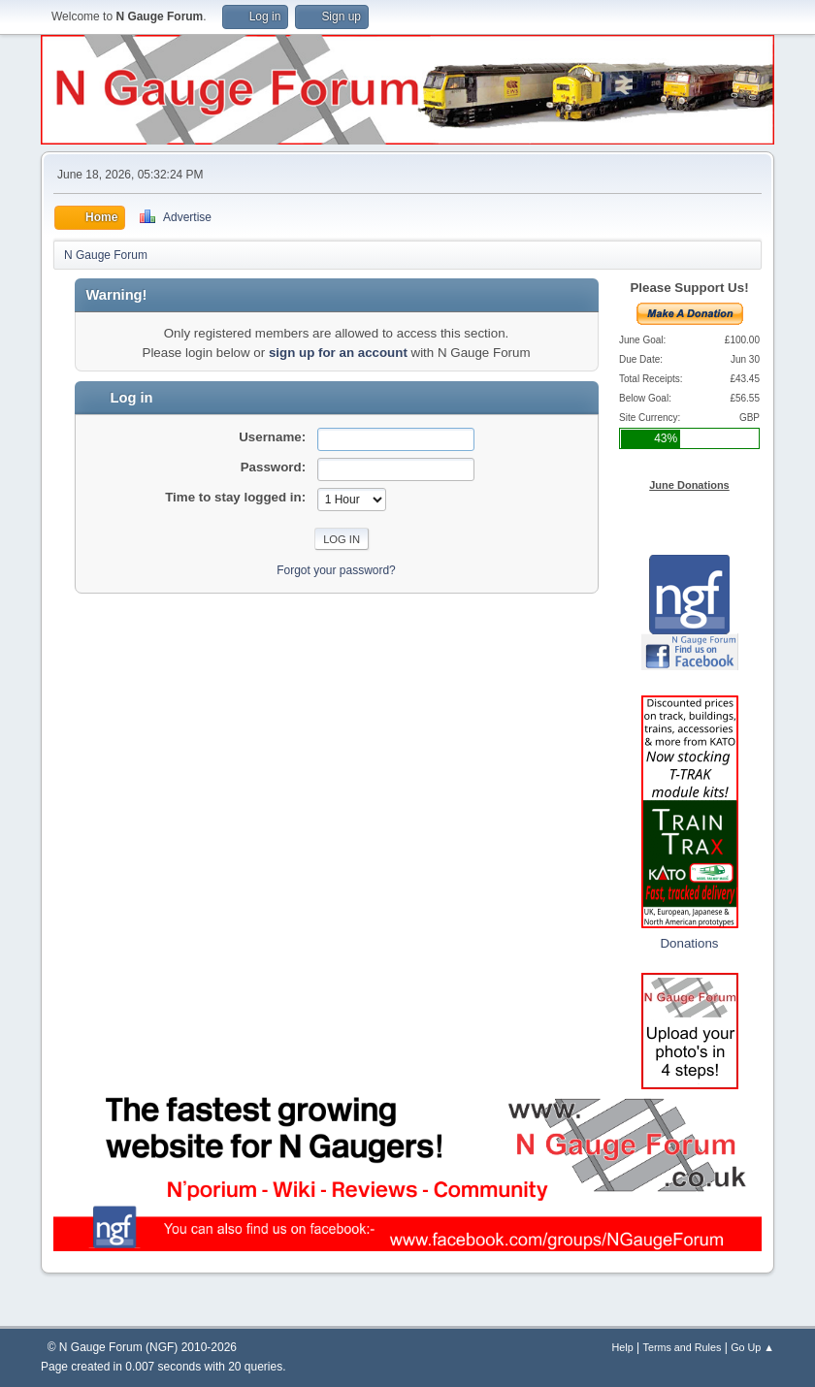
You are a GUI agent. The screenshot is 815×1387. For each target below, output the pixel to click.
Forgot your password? (336, 570)
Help (623, 1347)
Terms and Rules (682, 1347)
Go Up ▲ (752, 1347)
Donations (689, 943)
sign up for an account (338, 352)
